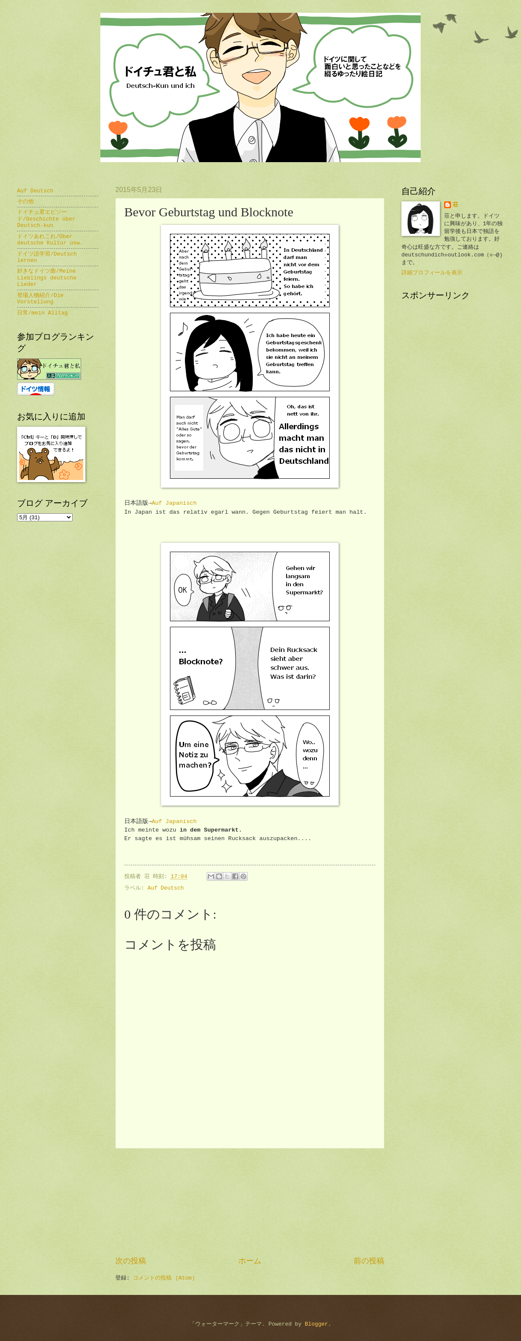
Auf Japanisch (174, 503)
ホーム (249, 1261)
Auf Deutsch (165, 888)
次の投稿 (130, 1261)
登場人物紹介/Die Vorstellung (40, 298)
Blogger (316, 1324)
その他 (25, 201)
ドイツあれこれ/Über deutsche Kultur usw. (50, 239)
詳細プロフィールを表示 (431, 273)
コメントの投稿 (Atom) (164, 1278)
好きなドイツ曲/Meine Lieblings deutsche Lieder (46, 278)
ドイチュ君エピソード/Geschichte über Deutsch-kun (46, 219)
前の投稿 (369, 1261)
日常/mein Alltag (42, 313)
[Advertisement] (250, 1202)
